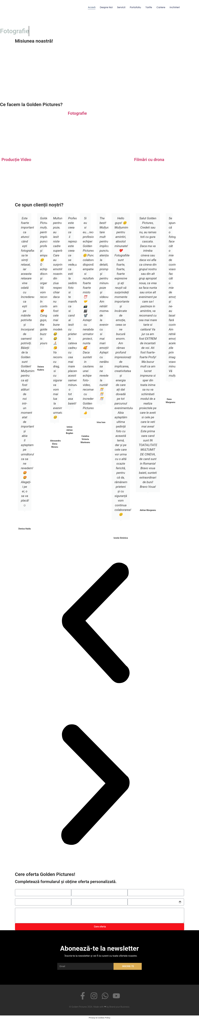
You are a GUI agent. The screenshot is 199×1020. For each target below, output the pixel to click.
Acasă (91, 7)
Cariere (160, 7)
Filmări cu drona (149, 159)
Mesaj (18, 906)
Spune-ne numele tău (26, 888)
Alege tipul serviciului (26, 897)
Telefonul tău (78, 888)
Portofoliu (135, 7)
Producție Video (16, 159)
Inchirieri (175, 7)
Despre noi (106, 7)
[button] (95, 623)
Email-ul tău (134, 888)
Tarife (148, 7)
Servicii (121, 7)
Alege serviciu (78, 897)
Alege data (133, 897)
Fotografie (77, 113)
